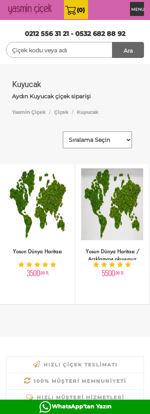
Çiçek (61, 112)
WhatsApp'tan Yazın (82, 406)
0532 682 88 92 (100, 34)
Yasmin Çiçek (29, 112)
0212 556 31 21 (47, 34)
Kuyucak (87, 112)
